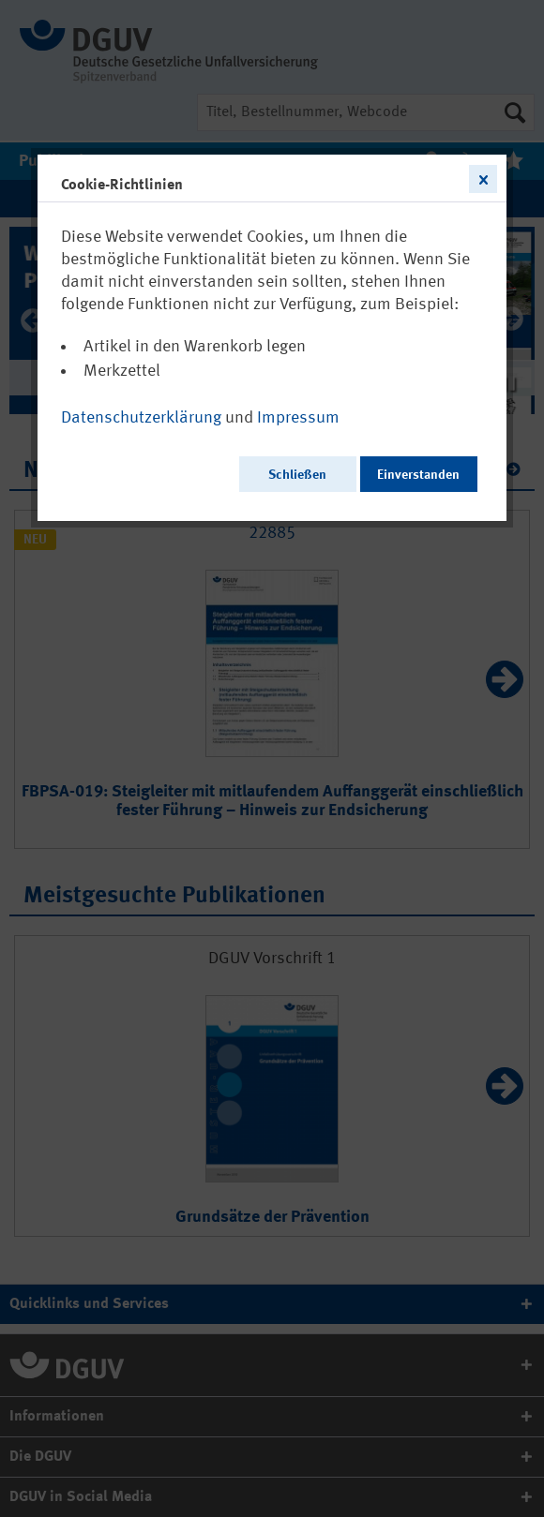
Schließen (297, 475)
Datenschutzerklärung (141, 417)
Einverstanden (418, 475)
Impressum (298, 417)
